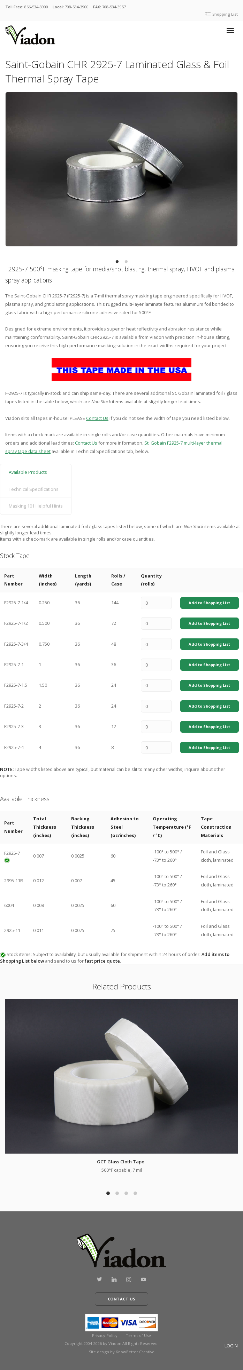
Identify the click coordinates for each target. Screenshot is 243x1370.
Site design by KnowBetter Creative (121, 1351)
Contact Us (97, 418)
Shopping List (221, 14)
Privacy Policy (104, 1335)
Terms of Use (138, 1335)
